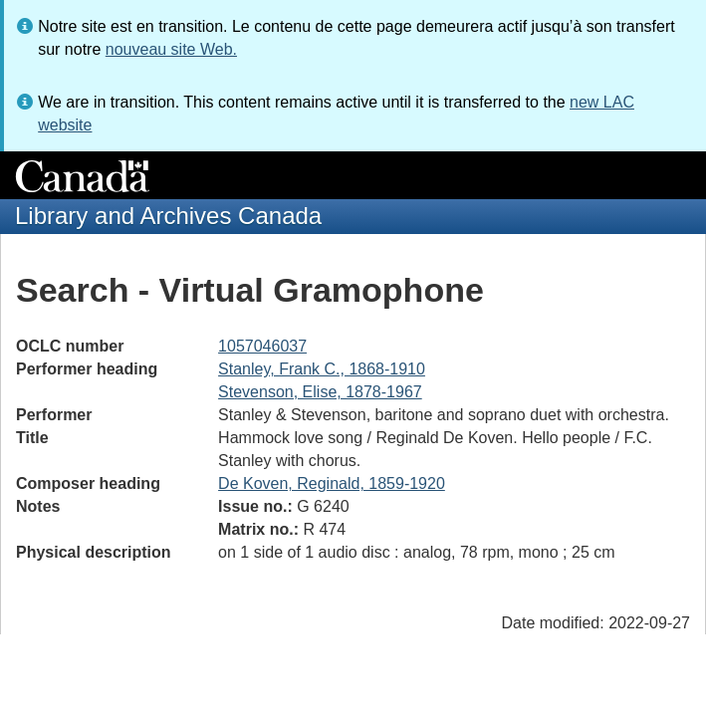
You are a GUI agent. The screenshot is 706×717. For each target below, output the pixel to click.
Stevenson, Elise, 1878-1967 (320, 391)
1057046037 (262, 346)
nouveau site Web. (171, 49)
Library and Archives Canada (168, 215)
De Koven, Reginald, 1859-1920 (331, 483)
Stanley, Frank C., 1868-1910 (321, 368)
